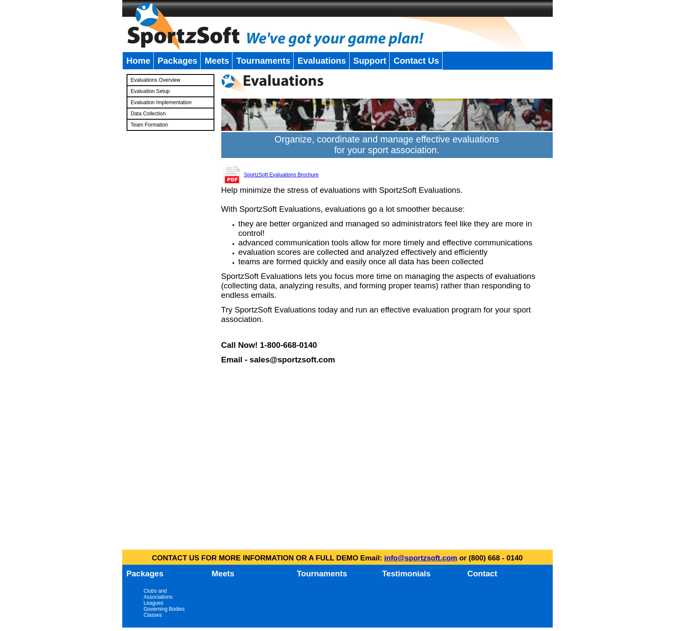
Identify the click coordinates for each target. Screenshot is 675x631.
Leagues (154, 603)
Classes (153, 615)
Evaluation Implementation (161, 102)
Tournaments (263, 60)
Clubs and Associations (158, 594)
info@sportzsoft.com (421, 558)
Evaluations (321, 60)
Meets (216, 60)
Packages (177, 60)
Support (370, 60)
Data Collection (148, 114)
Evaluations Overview (155, 80)
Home (139, 60)
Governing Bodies (164, 609)
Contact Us (416, 60)
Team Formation (149, 125)
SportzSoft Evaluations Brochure (281, 175)
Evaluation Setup (150, 91)
